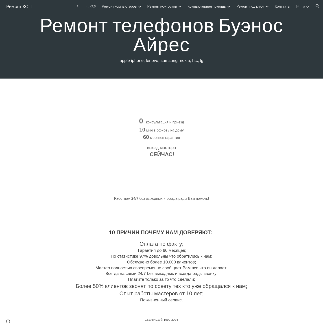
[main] (161, 39)
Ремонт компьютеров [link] (119, 6)
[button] (317, 6)
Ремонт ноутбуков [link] (162, 6)
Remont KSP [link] (86, 6)
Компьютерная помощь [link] (207, 6)
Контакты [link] (282, 6)
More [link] (300, 6)
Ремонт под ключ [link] (250, 6)
